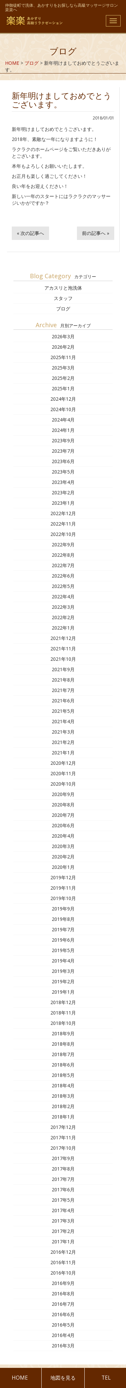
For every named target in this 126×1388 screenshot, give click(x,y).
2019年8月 (63, 919)
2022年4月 (63, 596)
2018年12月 (63, 1002)
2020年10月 (63, 784)
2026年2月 (63, 347)
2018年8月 (63, 1044)
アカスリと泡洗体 (63, 288)
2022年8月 (63, 555)
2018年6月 (63, 1064)
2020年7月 (63, 815)
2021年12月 (63, 638)
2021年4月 (63, 721)
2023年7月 (63, 451)
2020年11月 (63, 773)
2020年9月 (63, 794)
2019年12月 (63, 877)
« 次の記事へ (30, 233)
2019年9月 (63, 908)
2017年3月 (63, 1221)
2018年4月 (63, 1085)
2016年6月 (63, 1314)
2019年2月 (63, 981)
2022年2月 (63, 617)
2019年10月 (63, 898)
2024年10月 (63, 409)
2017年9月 (63, 1158)
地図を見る (63, 1377)
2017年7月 (63, 1179)
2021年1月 (63, 752)
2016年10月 (63, 1273)
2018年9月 (63, 1033)
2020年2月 (63, 856)
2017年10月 (63, 1148)
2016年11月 (63, 1262)
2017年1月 (63, 1241)
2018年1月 (63, 1116)
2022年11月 (63, 523)
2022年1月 (63, 628)
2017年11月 (63, 1137)
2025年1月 (63, 388)
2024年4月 (63, 419)
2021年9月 (63, 669)
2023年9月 (63, 440)
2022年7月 (63, 565)
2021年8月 (63, 680)
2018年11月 (63, 1012)
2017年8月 (63, 1169)
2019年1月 (63, 992)
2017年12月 (63, 1127)
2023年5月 (63, 471)
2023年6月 (63, 461)
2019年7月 (63, 929)
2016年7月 (63, 1304)
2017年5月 (63, 1200)
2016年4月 (63, 1335)
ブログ (63, 308)
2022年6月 (63, 576)
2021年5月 (63, 711)
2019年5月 (63, 950)
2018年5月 (63, 1075)
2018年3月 (63, 1096)
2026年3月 (63, 336)
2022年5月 (63, 586)
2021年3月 (63, 732)
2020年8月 (63, 804)
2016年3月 (63, 1345)
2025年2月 (63, 378)
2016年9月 (63, 1283)
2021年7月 (63, 690)
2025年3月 (63, 367)
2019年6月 (63, 940)
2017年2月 (63, 1231)
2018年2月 (63, 1106)
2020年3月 (63, 846)
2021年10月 (63, 659)
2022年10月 (63, 534)
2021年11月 (63, 648)
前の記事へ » (95, 233)
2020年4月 (63, 836)
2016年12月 (63, 1252)
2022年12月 (63, 513)
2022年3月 (63, 607)
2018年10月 (63, 1023)
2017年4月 (63, 1210)
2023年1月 (63, 503)
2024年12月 (63, 399)
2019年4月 (63, 960)
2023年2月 (63, 492)
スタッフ (63, 298)
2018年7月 (63, 1054)
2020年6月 (63, 825)
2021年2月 (63, 742)
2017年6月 (63, 1189)
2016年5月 (63, 1325)
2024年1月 (63, 430)
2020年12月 (63, 763)
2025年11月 (63, 357)
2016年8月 (63, 1293)
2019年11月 (63, 888)
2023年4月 (63, 482)
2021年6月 (63, 700)
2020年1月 (63, 867)
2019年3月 (63, 971)
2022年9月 (63, 544)
